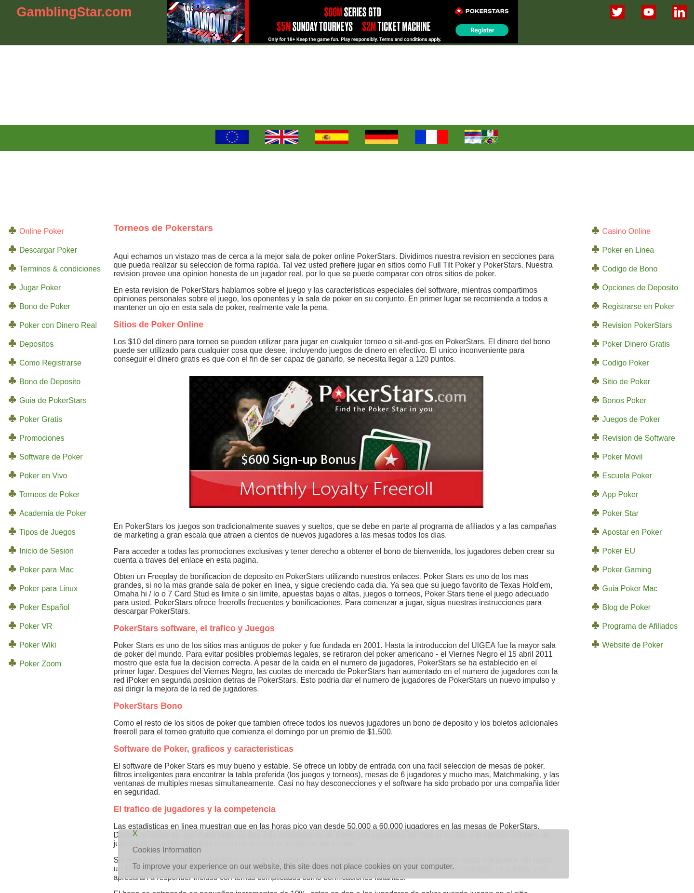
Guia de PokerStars (53, 400)
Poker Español (44, 607)
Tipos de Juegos (47, 532)
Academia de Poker (53, 513)
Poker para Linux (48, 588)
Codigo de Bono (630, 269)
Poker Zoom (40, 664)
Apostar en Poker (632, 532)
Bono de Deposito (49, 382)
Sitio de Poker (626, 382)
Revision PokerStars (637, 325)
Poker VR (35, 626)
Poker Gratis (40, 419)
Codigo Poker (625, 363)
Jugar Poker (40, 288)
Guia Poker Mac (630, 588)
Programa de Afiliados (640, 626)
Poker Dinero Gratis (636, 344)
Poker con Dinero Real (58, 325)
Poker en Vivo (43, 476)
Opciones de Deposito (640, 288)
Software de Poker (51, 457)
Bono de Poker (44, 306)
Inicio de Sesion (46, 551)
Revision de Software (638, 438)
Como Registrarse (50, 363)
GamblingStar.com (74, 12)
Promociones (41, 438)
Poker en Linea (628, 250)
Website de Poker (632, 645)
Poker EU (618, 551)
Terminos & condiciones (60, 269)
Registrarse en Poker (638, 306)
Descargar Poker (48, 250)
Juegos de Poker (631, 419)
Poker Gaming (627, 570)
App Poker (620, 494)
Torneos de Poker (49, 494)
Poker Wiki (37, 645)
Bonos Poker (624, 400)
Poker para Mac (46, 570)
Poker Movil (622, 457)
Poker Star (620, 513)
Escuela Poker (627, 476)
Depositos (36, 344)
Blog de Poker (626, 607)
